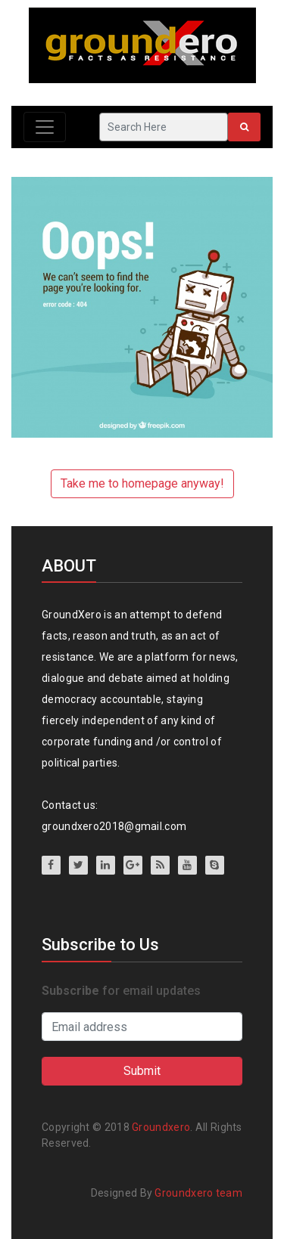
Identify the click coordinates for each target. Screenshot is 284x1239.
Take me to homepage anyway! (142, 483)
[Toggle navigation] (44, 127)
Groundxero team (198, 1193)
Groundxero (161, 1127)
